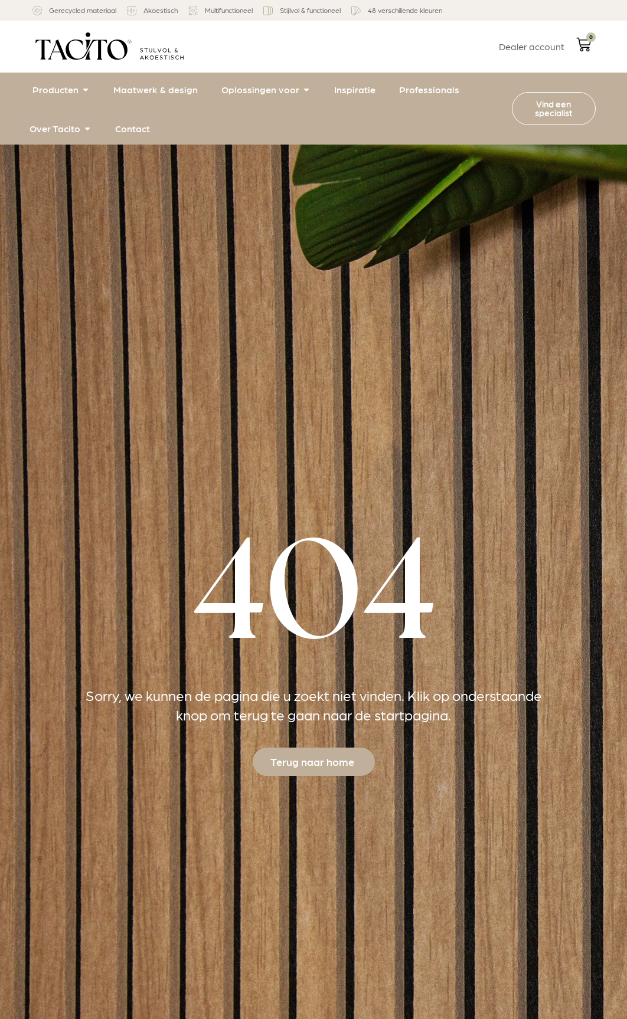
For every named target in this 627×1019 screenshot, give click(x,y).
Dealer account (531, 46)
